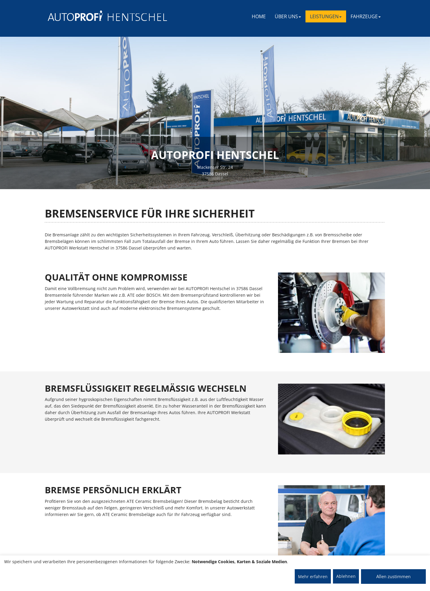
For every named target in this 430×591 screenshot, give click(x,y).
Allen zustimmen (393, 576)
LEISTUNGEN (326, 16)
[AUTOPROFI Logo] (71, 15)
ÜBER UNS (288, 16)
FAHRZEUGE (366, 16)
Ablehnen (346, 576)
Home (259, 16)
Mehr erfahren (313, 576)
